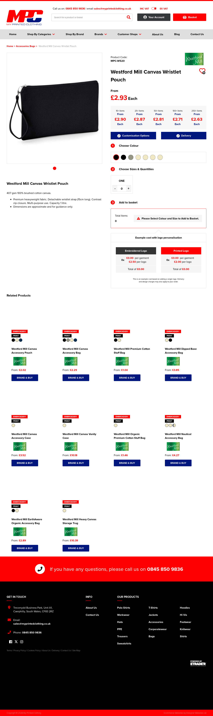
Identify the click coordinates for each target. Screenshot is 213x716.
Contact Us (92, 615)
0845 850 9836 (75, 8)
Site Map (76, 650)
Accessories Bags (25, 46)
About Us (91, 608)
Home (10, 46)
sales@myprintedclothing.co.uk (112, 8)
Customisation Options (133, 136)
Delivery (183, 136)
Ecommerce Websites (173, 712)
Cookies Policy (34, 650)
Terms (9, 650)
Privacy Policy (19, 650)
